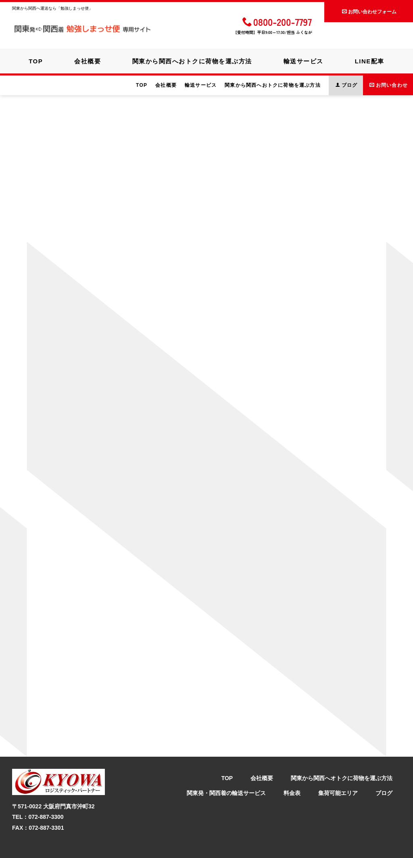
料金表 (292, 773)
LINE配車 (373, 60)
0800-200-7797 (277, 22)
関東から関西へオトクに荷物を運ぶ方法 (341, 759)
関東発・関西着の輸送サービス (226, 773)
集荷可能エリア (338, 773)
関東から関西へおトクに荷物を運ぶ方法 (192, 60)
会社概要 (86, 60)
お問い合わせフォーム (369, 11)
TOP (32, 60)
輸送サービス (305, 60)
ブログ (383, 773)
